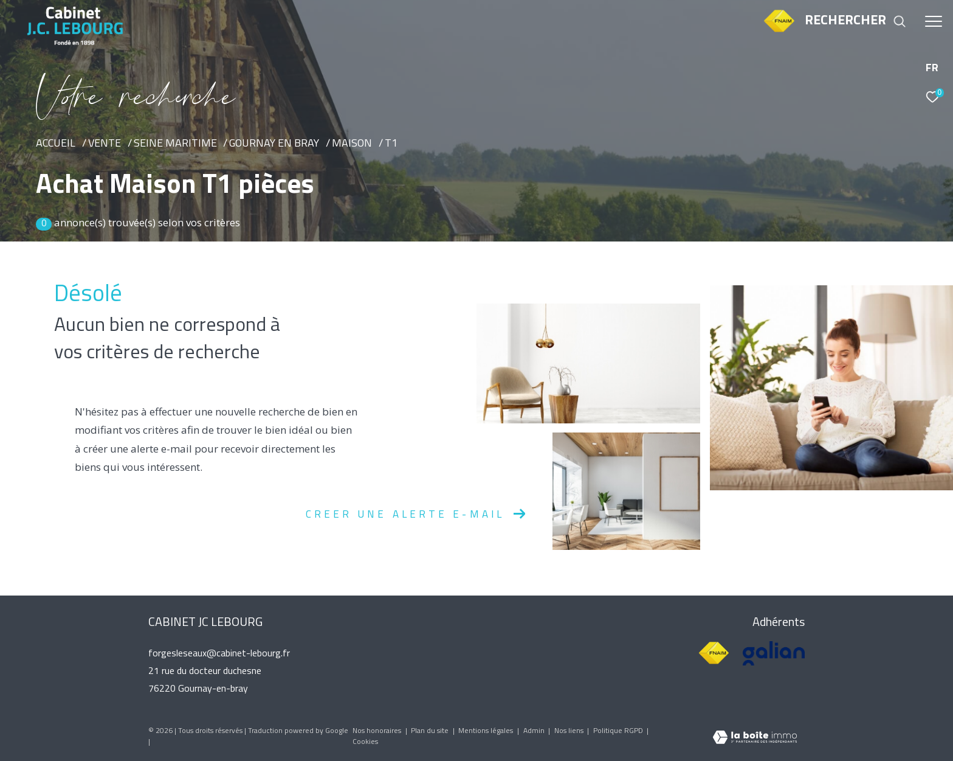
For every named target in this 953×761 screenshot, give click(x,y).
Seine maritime (175, 144)
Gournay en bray (274, 144)
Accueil (55, 144)
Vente (104, 144)
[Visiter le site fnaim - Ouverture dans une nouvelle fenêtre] (713, 653)
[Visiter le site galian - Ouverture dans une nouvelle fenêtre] (774, 653)
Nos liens (569, 731)
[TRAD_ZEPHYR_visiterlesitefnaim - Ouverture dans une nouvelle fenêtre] (779, 31)
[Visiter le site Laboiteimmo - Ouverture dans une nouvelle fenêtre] (755, 739)
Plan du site (430, 731)
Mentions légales (486, 731)
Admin (534, 731)
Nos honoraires (378, 731)
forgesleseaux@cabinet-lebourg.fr (219, 654)
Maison (352, 144)
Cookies (365, 742)
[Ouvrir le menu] (933, 21)
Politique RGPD (618, 731)
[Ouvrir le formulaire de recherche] (855, 21)
